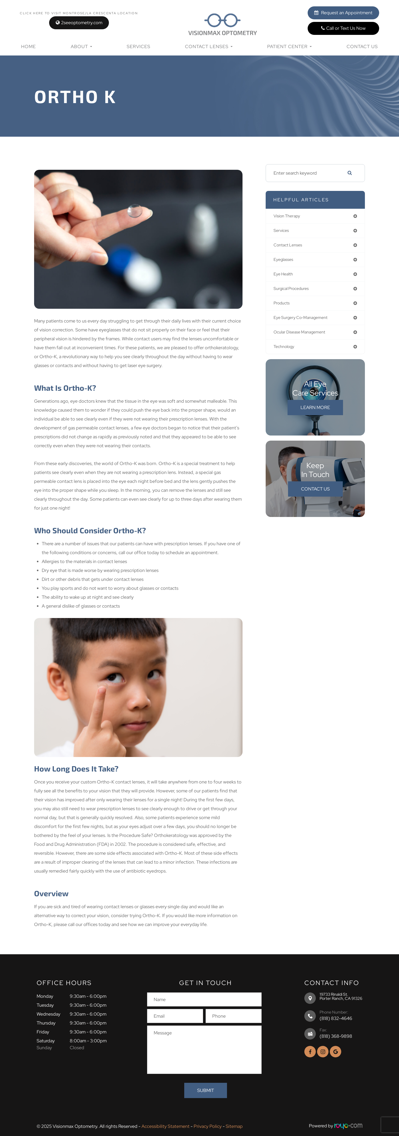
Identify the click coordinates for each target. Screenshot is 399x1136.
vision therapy (289, 216)
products (283, 306)
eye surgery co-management (304, 321)
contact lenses (290, 246)
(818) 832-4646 (336, 1018)
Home (28, 46)
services (282, 231)
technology (285, 351)
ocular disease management (303, 336)
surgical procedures (294, 291)
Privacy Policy (208, 1126)
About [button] (81, 46)
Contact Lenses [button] (209, 46)
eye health (285, 276)
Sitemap (234, 1126)
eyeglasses (285, 261)
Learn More (315, 412)
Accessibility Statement (165, 1126)
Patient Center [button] (289, 46)
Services (138, 46)
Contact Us (362, 46)
